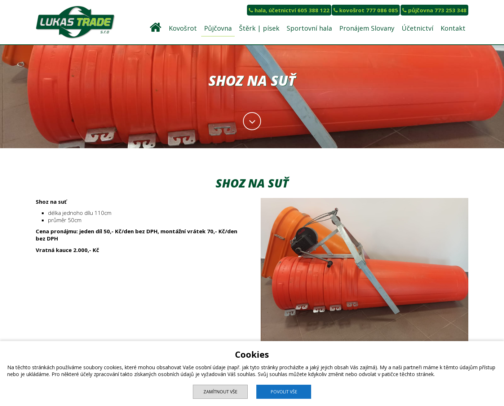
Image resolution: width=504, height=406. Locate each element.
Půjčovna (218, 28)
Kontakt (453, 28)
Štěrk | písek (259, 28)
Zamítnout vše (220, 392)
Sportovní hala (309, 28)
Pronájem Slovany (366, 28)
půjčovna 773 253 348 (434, 10)
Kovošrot (183, 28)
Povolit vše (284, 392)
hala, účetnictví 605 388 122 (289, 10)
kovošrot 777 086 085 (365, 10)
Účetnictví (417, 28)
